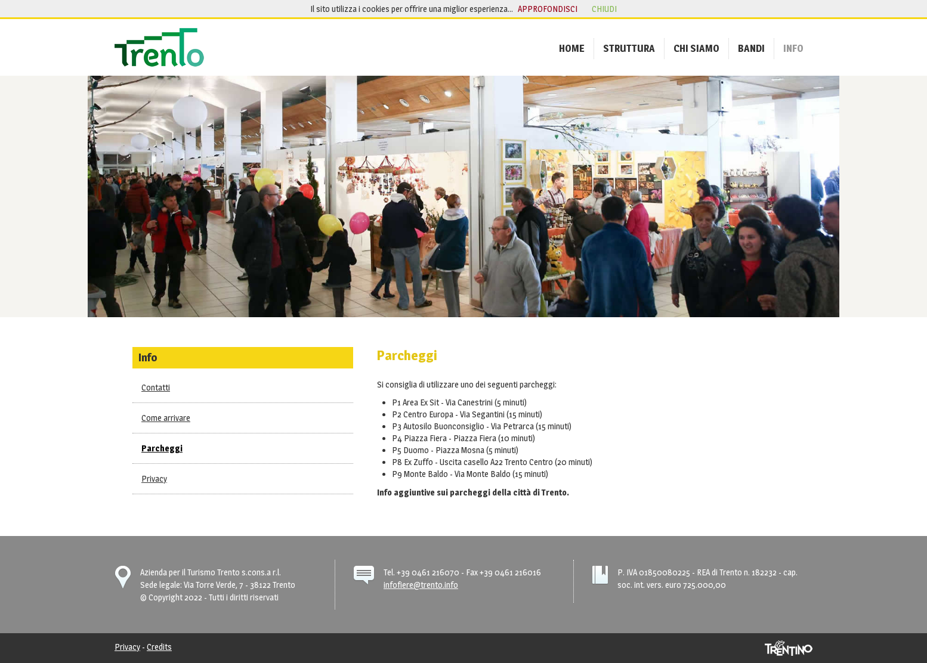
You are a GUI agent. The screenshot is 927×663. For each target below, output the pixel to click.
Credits (159, 647)
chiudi (604, 9)
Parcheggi (162, 448)
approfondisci (547, 9)
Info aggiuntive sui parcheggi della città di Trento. (473, 492)
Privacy (154, 478)
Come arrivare (165, 418)
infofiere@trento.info (421, 585)
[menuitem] (572, 48)
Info (147, 357)
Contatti (155, 387)
